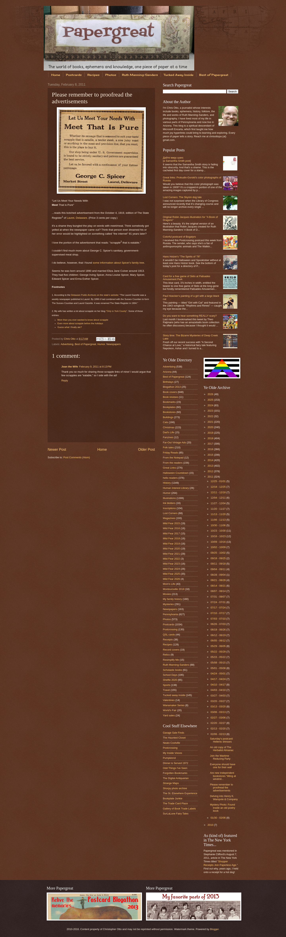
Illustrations (169, 498)
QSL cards (169, 634)
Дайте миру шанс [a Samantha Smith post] (177, 159)
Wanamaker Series (174, 705)
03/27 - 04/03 (218, 695)
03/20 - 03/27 (218, 701)
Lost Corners (170, 513)
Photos (110, 74)
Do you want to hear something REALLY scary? (190, 315)
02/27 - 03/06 (218, 717)
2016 (211, 449)
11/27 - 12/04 (218, 503)
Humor (101, 344)
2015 (211, 454)
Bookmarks (169, 401)
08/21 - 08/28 (218, 580)
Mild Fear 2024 (171, 568)
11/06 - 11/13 (218, 519)
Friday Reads (170, 452)
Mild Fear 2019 (171, 543)
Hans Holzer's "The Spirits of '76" (181, 256)
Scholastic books (172, 669)
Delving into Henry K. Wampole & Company (224, 798)
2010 (211, 824)
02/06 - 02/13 (218, 734)
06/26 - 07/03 (218, 624)
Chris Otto (70, 338)
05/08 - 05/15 (218, 662)
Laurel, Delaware (77, 217)
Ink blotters (169, 503)
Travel (166, 689)
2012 (211, 471)
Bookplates (169, 407)
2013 (211, 465)
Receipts (168, 639)
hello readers (170, 477)
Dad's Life (168, 432)
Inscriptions (169, 508)
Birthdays (168, 381)
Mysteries (168, 604)
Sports (166, 685)
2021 (211, 421)
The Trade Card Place (175, 803)
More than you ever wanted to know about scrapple (82, 320)
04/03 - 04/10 (218, 689)
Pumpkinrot (169, 757)
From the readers (173, 462)
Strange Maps (171, 783)
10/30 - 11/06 (218, 525)
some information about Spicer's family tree (118, 262)
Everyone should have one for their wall (222, 766)
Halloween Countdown (175, 472)
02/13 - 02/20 (218, 728)
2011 (211, 476)
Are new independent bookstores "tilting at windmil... (223, 775)
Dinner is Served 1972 (175, 763)
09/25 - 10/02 (218, 552)
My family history (172, 599)
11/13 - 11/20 (218, 514)
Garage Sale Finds (173, 732)
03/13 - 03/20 (218, 706)
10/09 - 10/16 (218, 541)
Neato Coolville (171, 742)
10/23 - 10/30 (218, 530)
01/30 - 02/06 (218, 817)
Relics (166, 654)
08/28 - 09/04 (218, 574)
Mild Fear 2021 (171, 553)
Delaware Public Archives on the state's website (94, 295)
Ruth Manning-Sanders (140, 74)
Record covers (171, 649)
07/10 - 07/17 (218, 613)
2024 (211, 405)
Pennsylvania (170, 614)
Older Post (146, 450)
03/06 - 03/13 (218, 712)
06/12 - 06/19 (218, 635)
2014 (211, 460)
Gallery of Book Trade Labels (179, 808)
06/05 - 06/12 (218, 640)
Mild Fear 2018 (171, 538)
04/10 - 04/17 (218, 684)
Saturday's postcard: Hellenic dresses (221, 740)
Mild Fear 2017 (171, 533)
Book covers (170, 392)
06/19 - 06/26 (218, 629)
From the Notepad (173, 457)
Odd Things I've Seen (175, 768)
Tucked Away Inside (178, 74)
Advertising (67, 344)
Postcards (74, 74)
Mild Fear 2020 (171, 548)
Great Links (169, 467)
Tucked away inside (174, 695)
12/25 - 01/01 (218, 481)
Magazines (169, 518)
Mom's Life (169, 583)
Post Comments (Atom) (76, 457)
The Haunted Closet (174, 737)
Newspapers (113, 344)
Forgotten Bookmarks (175, 773)
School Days (170, 674)
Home (55, 74)
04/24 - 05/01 (218, 673)
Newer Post (57, 450)
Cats (165, 422)
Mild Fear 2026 (171, 578)
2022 (211, 416)
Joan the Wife (69, 366)
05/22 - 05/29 (218, 651)
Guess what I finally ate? (69, 327)
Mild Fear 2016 (171, 528)
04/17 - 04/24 (218, 679)
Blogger (214, 929)
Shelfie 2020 (170, 679)
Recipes (93, 74)
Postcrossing (170, 629)
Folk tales (168, 447)
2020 (211, 427)
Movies (167, 594)
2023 (211, 410)
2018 (211, 438)
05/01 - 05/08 (218, 668)
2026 (211, 394)
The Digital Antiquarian (176, 778)
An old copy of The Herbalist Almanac (222, 749)
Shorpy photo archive (175, 788)
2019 (211, 432)
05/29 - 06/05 (218, 646)
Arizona (167, 371)
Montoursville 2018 (173, 589)
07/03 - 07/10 (218, 618)
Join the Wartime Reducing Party (220, 757)
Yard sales (169, 715)
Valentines (169, 700)
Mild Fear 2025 (171, 573)
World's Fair (169, 710)
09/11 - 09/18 (218, 563)
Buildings (168, 417)
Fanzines (168, 437)
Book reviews (170, 396)
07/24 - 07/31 (218, 602)
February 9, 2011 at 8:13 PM (95, 366)
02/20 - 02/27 (218, 722)
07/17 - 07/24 (218, 607)
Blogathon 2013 (172, 386)
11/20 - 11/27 (218, 508)
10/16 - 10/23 (218, 536)
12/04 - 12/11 (218, 497)
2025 (211, 399)
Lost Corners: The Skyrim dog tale (182, 197)
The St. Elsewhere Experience (180, 793)
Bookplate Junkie (172, 798)
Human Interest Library (176, 487)
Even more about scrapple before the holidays (80, 323)
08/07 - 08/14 (218, 591)
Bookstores (169, 412)
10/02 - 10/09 (218, 547)
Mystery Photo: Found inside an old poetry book (222, 807)
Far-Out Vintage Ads (174, 442)
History (167, 482)
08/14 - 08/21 (218, 585)
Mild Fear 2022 (171, 558)
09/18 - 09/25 (218, 558)
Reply (64, 380)
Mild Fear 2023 (171, 563)
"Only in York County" (116, 311)
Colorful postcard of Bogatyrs (179, 236)
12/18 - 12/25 (218, 486)
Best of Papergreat (213, 74)
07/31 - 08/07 (218, 596)
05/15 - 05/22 (218, 657)
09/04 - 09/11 (218, 569)
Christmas (168, 427)
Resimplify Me (171, 659)
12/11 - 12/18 (218, 492)
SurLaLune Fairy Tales (175, 813)
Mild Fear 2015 (171, 523)
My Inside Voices (172, 752)
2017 (211, 443)
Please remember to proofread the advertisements (221, 787)
